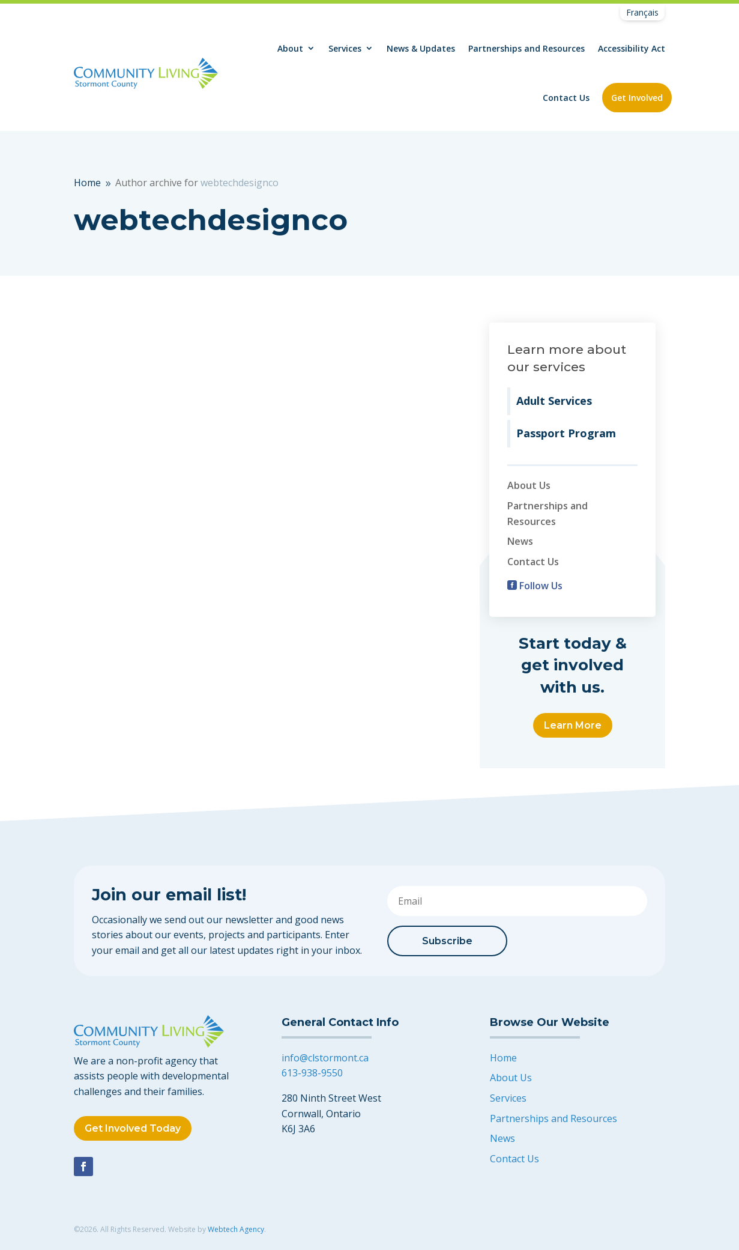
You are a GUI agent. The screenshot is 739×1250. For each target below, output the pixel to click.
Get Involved (637, 97)
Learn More (573, 725)
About (290, 48)
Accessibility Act (631, 48)
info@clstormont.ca (325, 1057)
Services (344, 48)
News (520, 541)
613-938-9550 (312, 1072)
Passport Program (566, 433)
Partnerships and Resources (526, 48)
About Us (528, 485)
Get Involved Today (133, 1128)
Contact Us (566, 97)
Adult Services (554, 400)
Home (503, 1057)
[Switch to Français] (642, 12)
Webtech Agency (236, 1229)
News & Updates (421, 48)
